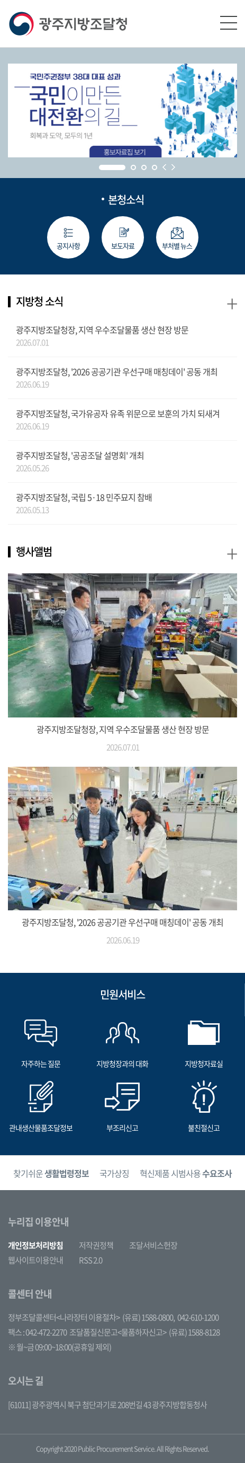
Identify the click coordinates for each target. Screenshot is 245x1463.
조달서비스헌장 (153, 1245)
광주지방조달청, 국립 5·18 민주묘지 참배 (84, 497)
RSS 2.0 (90, 1260)
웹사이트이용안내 (35, 1260)
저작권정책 (96, 1245)
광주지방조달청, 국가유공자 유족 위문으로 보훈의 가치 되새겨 (118, 413)
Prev (164, 167)
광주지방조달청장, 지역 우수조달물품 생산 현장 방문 (102, 329)
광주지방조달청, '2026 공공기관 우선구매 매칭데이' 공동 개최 (116, 371)
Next (173, 167)
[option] (51, 1173)
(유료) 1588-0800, (148, 1317)
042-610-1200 (198, 1317)
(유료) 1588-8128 (194, 1332)
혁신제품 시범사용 (186, 1173)
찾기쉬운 (51, 1173)
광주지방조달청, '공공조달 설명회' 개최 (80, 455)
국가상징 (114, 1173)
